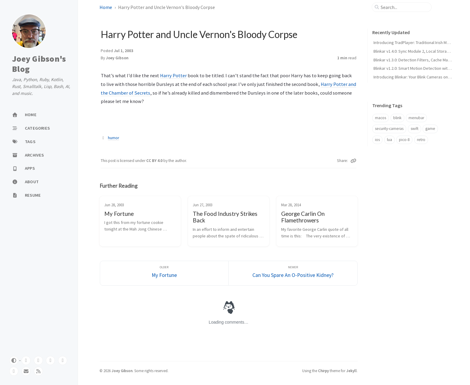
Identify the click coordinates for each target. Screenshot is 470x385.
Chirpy (323, 370)
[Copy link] (353, 161)
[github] (26, 360)
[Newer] (293, 273)
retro (421, 139)
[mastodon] (38, 360)
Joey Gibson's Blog (39, 64)
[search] (404, 7)
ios (377, 139)
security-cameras (389, 128)
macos (380, 117)
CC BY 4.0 (154, 160)
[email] (26, 371)
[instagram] (14, 371)
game (430, 128)
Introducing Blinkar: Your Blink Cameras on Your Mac (419, 77)
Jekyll (351, 370)
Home (106, 7)
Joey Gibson (117, 57)
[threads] (62, 360)
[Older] (164, 273)
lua (389, 139)
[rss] (38, 371)
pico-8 (404, 139)
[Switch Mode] (14, 360)
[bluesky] (50, 360)
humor (113, 137)
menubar (416, 117)
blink (397, 117)
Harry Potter (173, 75)
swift (414, 128)
